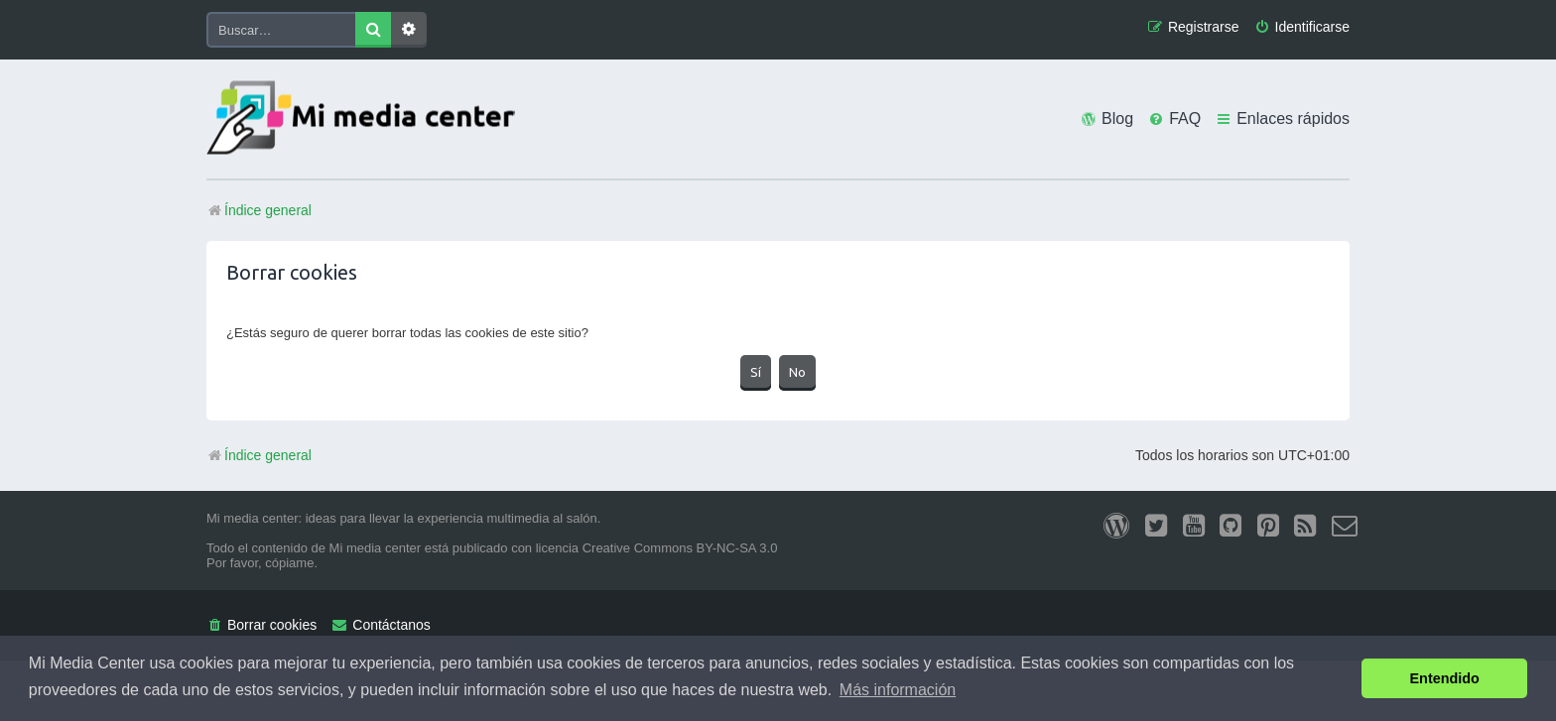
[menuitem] (1302, 27)
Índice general (259, 455)
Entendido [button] (1445, 678)
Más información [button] (898, 689)
